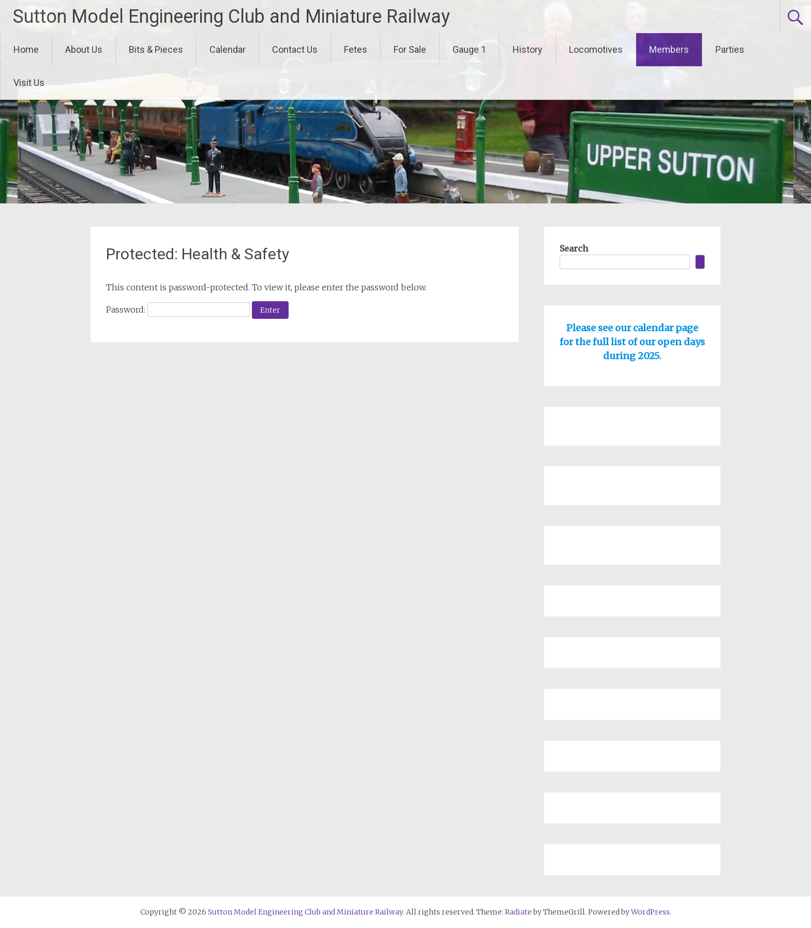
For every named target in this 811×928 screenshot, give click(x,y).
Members (669, 49)
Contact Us (295, 49)
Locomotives (596, 49)
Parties (729, 49)
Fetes (355, 49)
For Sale (410, 49)
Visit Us (28, 82)
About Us (83, 49)
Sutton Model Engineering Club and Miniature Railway (231, 16)
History (528, 49)
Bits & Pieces (156, 49)
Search (574, 248)
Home (26, 49)
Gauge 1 (469, 49)
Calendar (227, 49)
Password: (178, 309)
